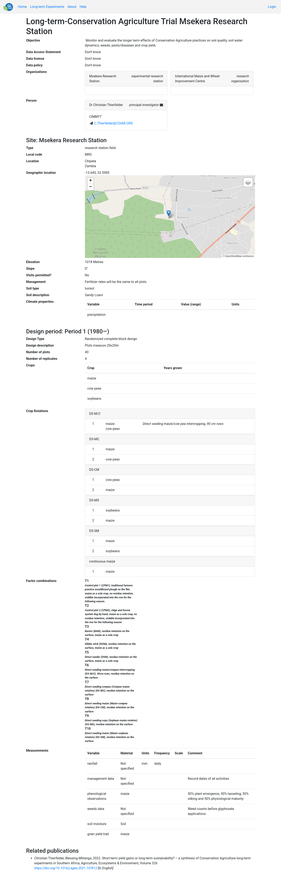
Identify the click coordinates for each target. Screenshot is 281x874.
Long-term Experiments (47, 7)
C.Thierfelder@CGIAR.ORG (113, 123)
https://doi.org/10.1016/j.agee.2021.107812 (65, 868)
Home (22, 7)
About (72, 7)
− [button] (90, 187)
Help (83, 7)
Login (272, 7)
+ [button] (90, 181)
